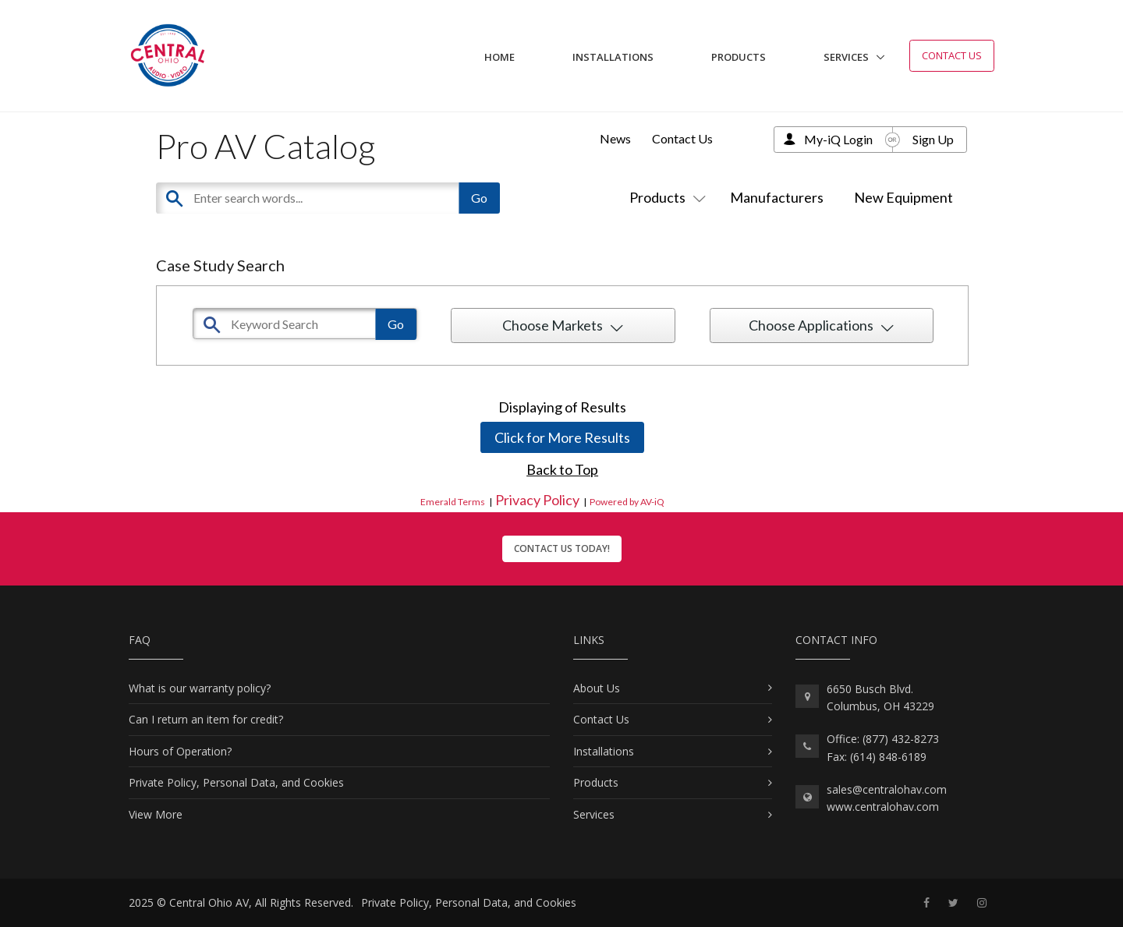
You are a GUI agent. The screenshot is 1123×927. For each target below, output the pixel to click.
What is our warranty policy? (200, 688)
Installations (613, 57)
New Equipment (903, 197)
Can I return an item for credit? (206, 719)
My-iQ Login (838, 139)
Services (846, 57)
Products (738, 57)
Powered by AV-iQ (627, 502)
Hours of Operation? (180, 751)
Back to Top (562, 469)
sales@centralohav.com (887, 789)
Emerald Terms (452, 502)
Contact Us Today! (562, 548)
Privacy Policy (537, 499)
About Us (596, 688)
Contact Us (952, 55)
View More (155, 814)
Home (499, 57)
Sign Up (933, 139)
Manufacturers (777, 197)
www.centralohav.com (883, 806)
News (615, 138)
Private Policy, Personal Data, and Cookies (236, 782)
